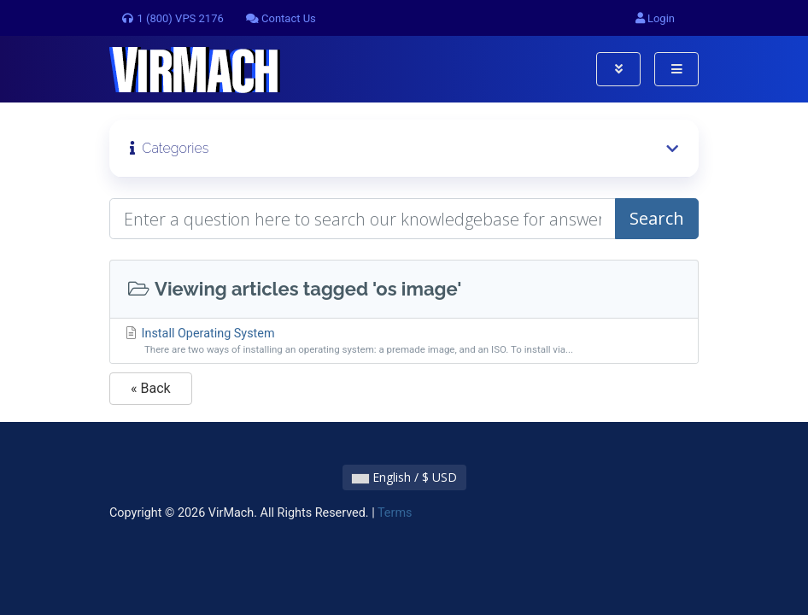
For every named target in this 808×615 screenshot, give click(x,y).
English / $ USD (404, 477)
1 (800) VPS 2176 (172, 18)
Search (656, 218)
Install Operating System (404, 342)
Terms (395, 513)
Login (655, 18)
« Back (151, 388)
